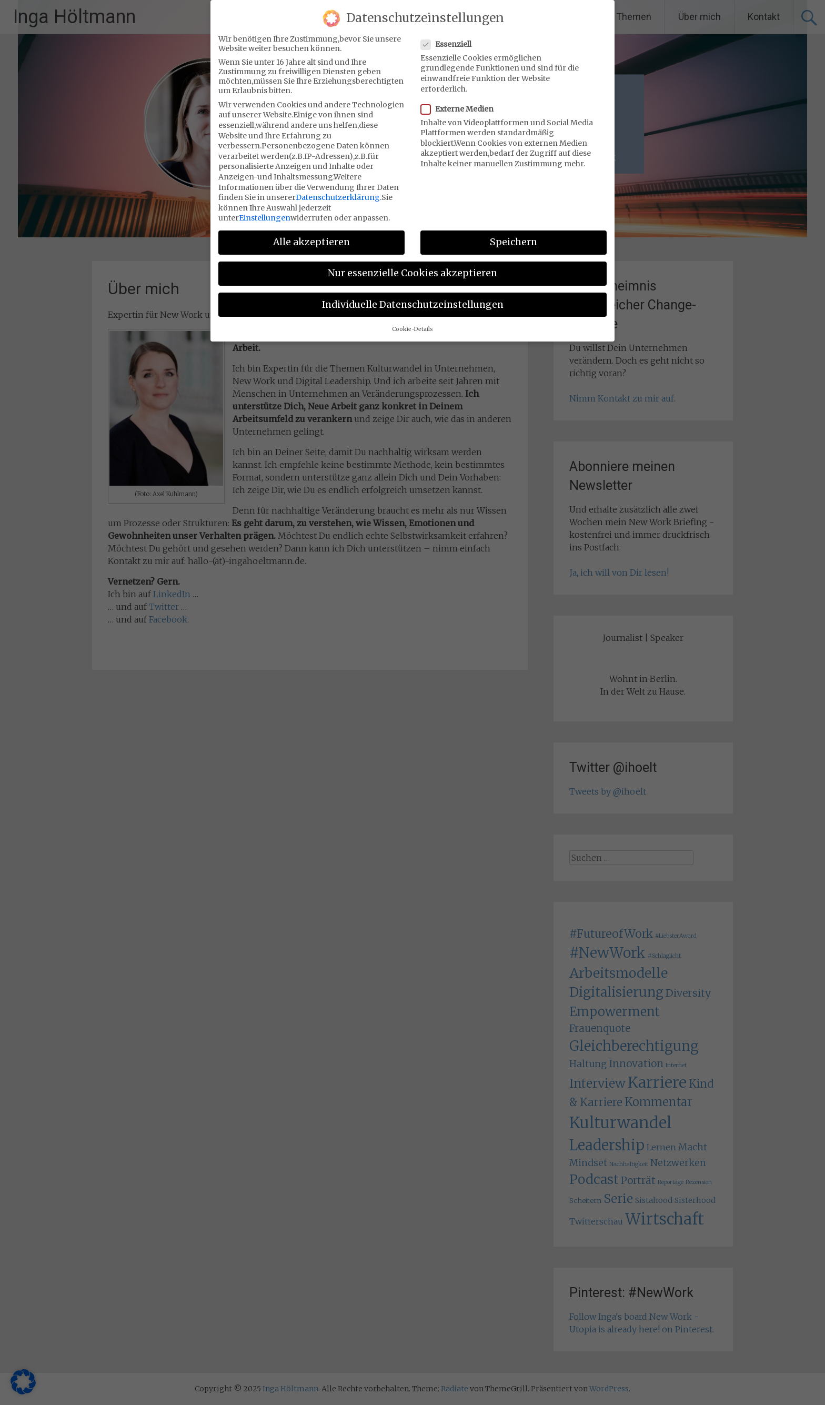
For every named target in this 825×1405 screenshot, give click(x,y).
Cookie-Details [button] (412, 329)
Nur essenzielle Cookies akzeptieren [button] (412, 273)
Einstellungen (264, 218)
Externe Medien (460, 109)
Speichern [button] (513, 242)
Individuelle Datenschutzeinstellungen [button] (413, 304)
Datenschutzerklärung (338, 197)
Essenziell (449, 44)
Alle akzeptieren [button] (311, 242)
